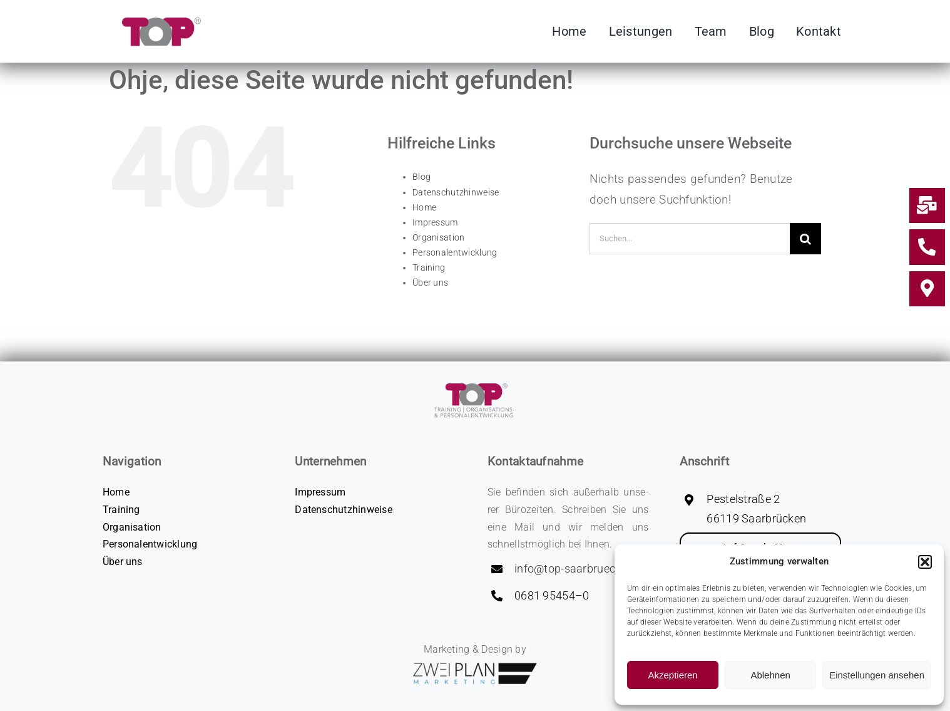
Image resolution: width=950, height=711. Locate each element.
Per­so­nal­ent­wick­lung (454, 252)
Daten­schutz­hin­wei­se (455, 192)
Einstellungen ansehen (876, 675)
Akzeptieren (672, 675)
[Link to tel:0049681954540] (926, 246)
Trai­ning (428, 267)
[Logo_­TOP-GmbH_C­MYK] (156, 21)
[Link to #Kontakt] (926, 288)
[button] (925, 562)
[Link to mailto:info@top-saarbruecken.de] (926, 205)
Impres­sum (435, 222)
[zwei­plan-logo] (475, 667)
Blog (421, 177)
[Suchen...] (690, 238)
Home (424, 207)
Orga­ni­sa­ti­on (438, 237)
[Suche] (805, 238)
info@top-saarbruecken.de (581, 568)
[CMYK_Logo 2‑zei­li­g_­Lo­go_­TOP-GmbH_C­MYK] (475, 380)
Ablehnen (770, 675)
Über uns (430, 283)
